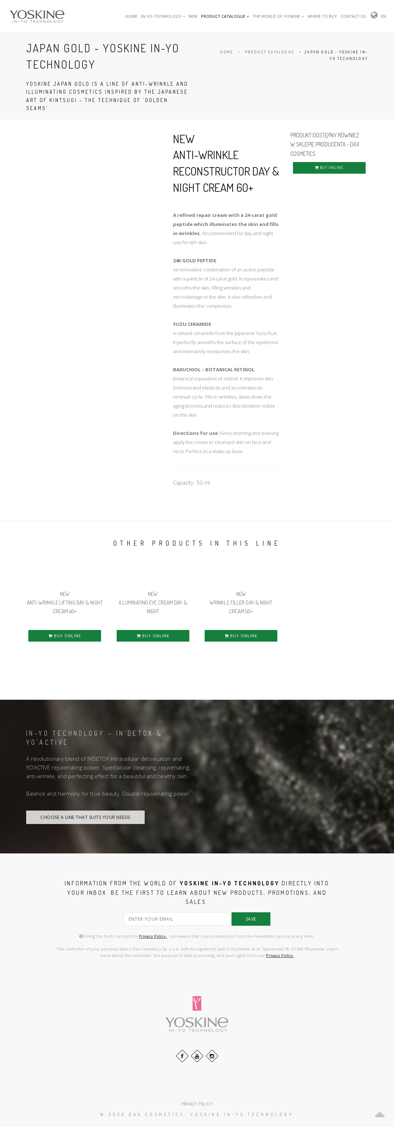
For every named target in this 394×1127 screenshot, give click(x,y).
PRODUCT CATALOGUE (225, 16)
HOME (131, 16)
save (251, 919)
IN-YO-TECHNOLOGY (163, 16)
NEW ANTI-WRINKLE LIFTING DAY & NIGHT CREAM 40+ (65, 602)
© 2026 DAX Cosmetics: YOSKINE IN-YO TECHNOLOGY (197, 1114)
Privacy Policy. (153, 936)
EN (383, 16)
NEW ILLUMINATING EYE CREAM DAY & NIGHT (153, 602)
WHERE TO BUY (322, 16)
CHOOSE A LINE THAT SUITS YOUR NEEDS (85, 817)
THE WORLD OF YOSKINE (278, 16)
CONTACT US (353, 16)
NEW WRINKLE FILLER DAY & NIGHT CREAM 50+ (241, 602)
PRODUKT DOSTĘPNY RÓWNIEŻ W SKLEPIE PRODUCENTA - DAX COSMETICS (324, 144)
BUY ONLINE (329, 167)
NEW (193, 16)
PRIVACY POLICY (197, 1104)
